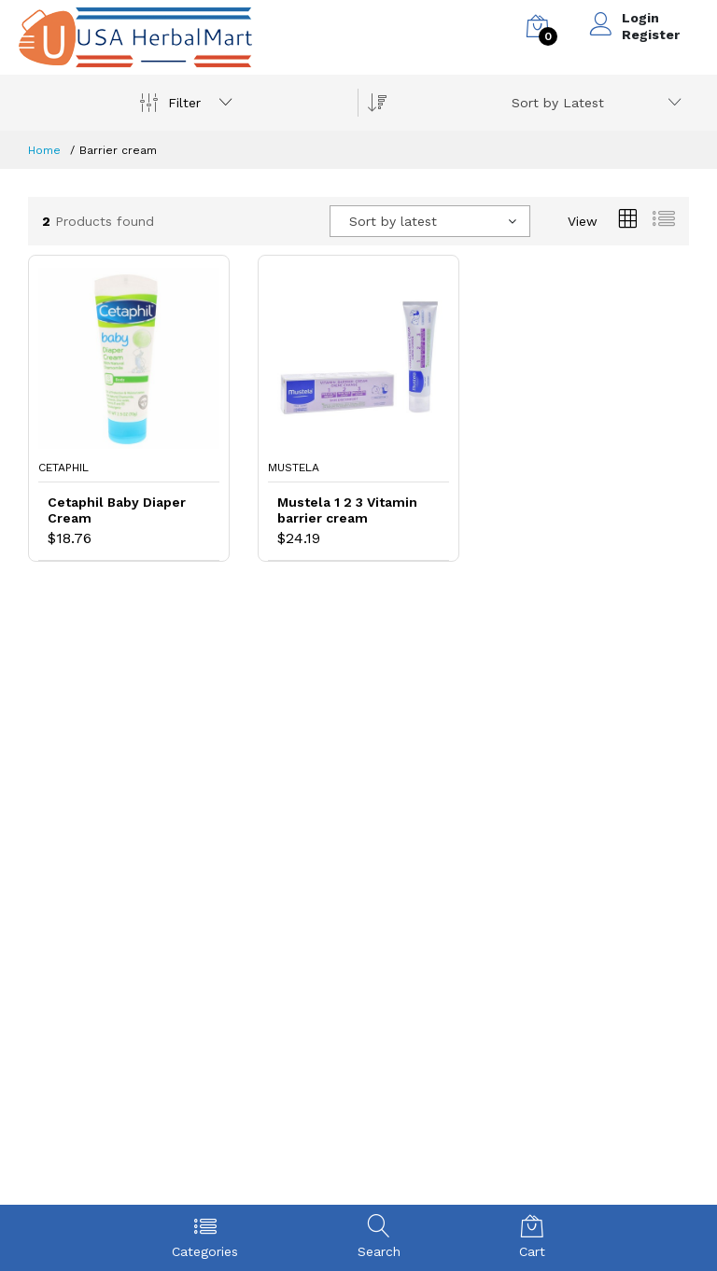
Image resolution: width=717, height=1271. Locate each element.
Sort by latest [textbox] (393, 221)
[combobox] (593, 102)
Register (651, 34)
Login (640, 17)
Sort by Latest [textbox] (558, 102)
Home (44, 150)
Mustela (293, 467)
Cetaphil (63, 467)
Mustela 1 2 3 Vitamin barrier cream (347, 510)
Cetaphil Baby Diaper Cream (117, 510)
